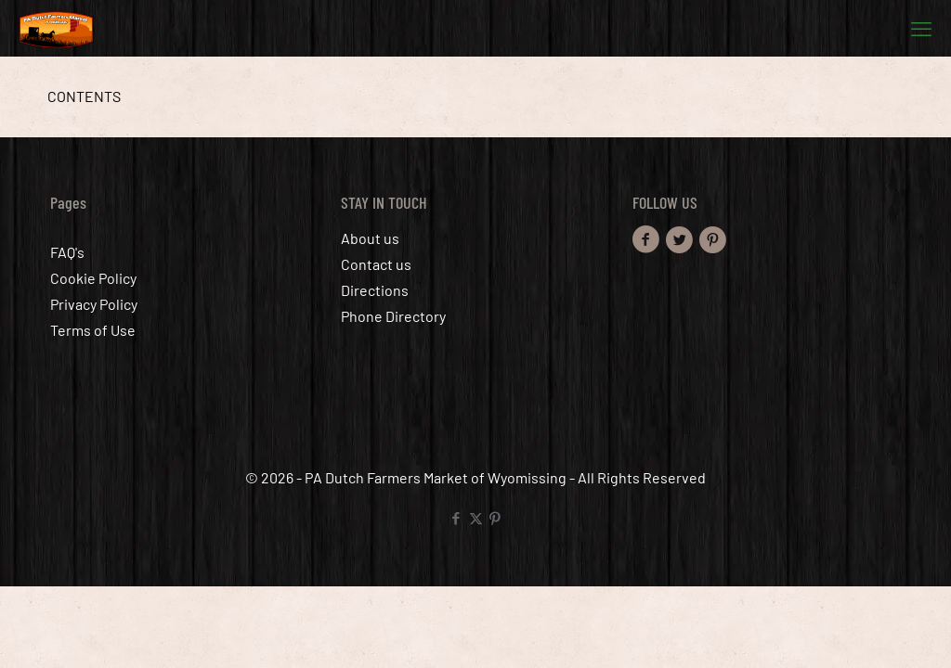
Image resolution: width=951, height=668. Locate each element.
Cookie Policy (93, 278)
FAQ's (67, 252)
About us (370, 238)
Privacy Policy (93, 304)
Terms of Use (93, 330)
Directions (375, 290)
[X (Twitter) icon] (476, 517)
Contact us (376, 264)
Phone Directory (393, 316)
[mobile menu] (921, 28)
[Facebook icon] (456, 517)
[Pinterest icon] (495, 517)
